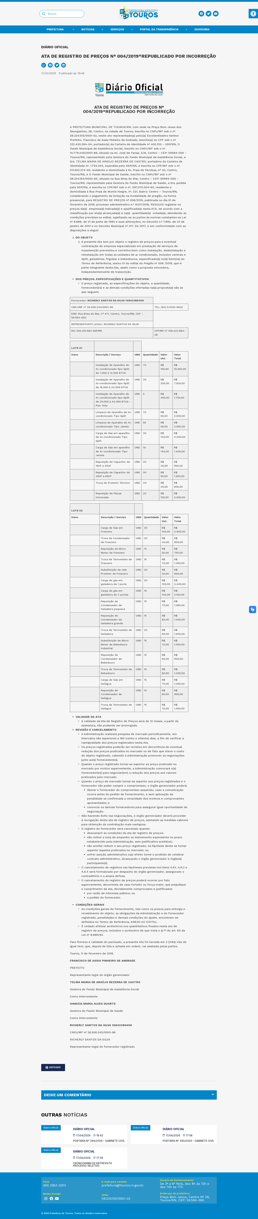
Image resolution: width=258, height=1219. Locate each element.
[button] (43, 65)
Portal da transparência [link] (159, 29)
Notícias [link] (87, 29)
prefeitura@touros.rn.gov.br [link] (123, 1185)
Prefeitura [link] (56, 29)
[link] (253, 13)
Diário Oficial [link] (84, 1129)
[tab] (129, 1095)
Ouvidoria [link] (202, 29)
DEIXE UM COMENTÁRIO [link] (67, 1095)
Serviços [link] (117, 29)
